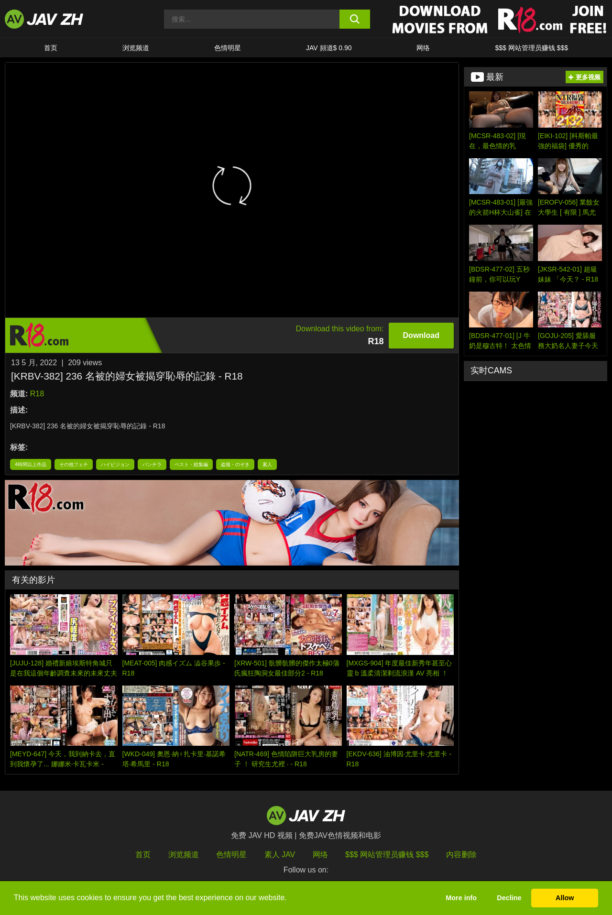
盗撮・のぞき (235, 464)
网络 (423, 48)
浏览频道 (135, 48)
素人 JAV (279, 854)
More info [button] (461, 898)
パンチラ (152, 464)
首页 (50, 48)
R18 (37, 394)
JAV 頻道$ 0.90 (328, 48)
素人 (267, 464)
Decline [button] (509, 898)
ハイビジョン (115, 464)
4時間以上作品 (30, 464)
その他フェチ (73, 464)
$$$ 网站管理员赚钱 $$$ (531, 48)
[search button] (355, 19)
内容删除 (461, 854)
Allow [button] (565, 898)
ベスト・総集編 (191, 464)
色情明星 (227, 48)
